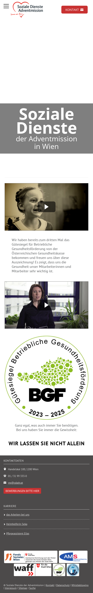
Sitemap (22, 588)
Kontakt (50, 585)
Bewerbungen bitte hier (22, 491)
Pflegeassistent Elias (17, 533)
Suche (32, 588)
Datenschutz (63, 585)
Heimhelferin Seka (16, 524)
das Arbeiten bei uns (17, 514)
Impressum (11, 588)
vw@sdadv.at (15, 482)
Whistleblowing (80, 585)
